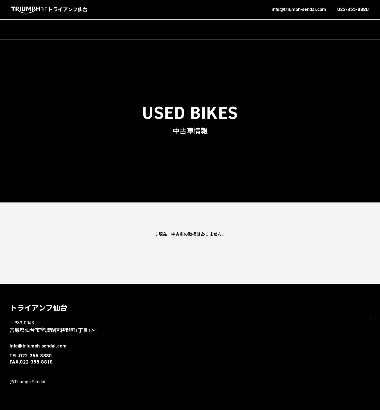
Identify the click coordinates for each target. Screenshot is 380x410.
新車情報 (112, 29)
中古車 (156, 29)
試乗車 (135, 29)
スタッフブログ (81, 29)
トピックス (47, 29)
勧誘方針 (277, 318)
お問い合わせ (184, 29)
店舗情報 (19, 29)
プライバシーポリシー (349, 318)
